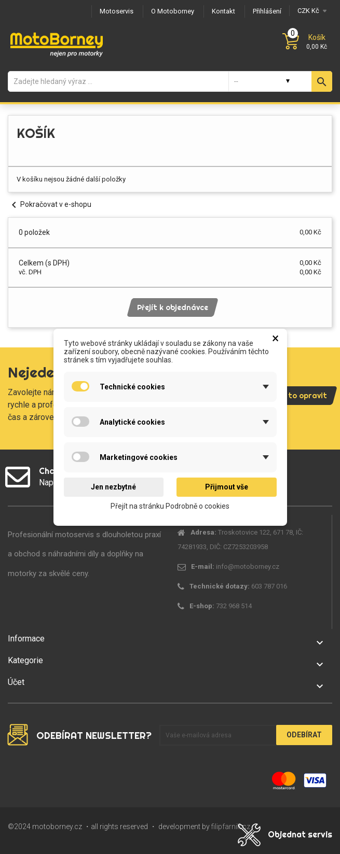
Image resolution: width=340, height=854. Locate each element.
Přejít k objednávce (172, 307)
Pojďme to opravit (293, 395)
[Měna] (310, 10)
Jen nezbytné (113, 487)
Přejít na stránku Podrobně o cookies (170, 505)
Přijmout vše (226, 487)
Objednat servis (300, 834)
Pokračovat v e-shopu (49, 204)
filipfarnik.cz (230, 826)
